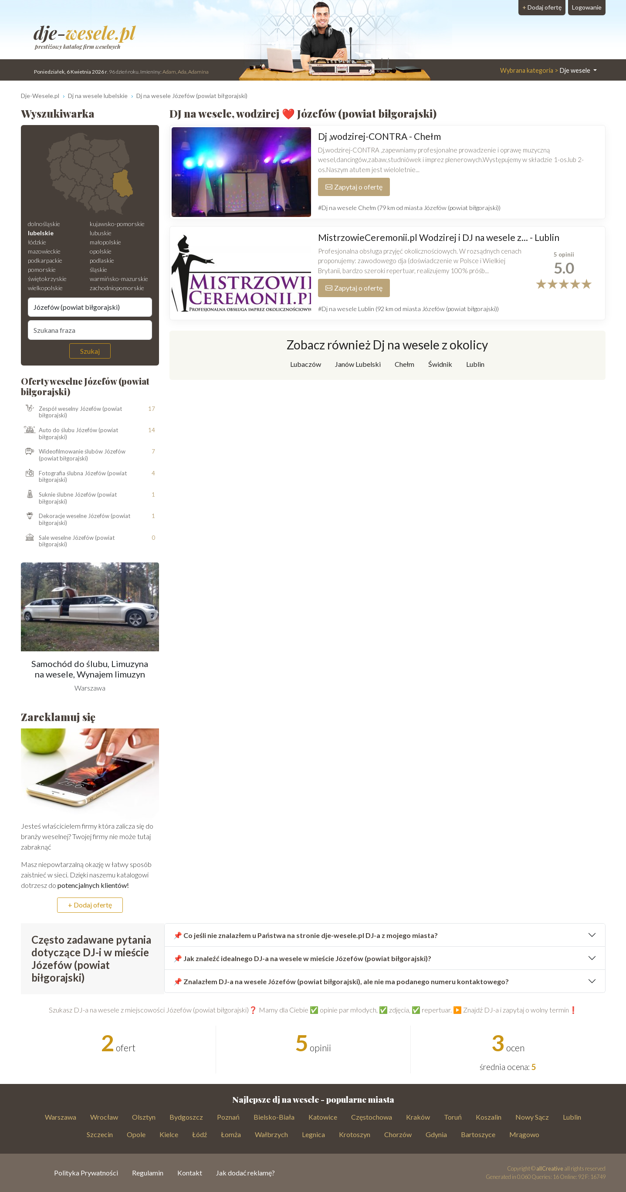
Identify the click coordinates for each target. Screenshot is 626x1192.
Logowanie (587, 7)
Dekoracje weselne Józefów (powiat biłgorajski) (75, 519)
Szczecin (100, 1134)
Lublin (475, 364)
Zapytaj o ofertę (353, 187)
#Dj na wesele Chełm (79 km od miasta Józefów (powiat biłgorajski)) (409, 207)
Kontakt (189, 1172)
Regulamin (147, 1172)
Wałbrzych (271, 1134)
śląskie (98, 269)
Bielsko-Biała (274, 1117)
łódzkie (37, 242)
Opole (136, 1134)
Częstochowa (371, 1117)
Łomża (231, 1134)
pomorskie (42, 269)
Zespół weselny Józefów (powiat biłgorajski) (71, 412)
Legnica (313, 1134)
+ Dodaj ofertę (90, 905)
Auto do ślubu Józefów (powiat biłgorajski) (69, 433)
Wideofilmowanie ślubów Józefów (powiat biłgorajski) (73, 455)
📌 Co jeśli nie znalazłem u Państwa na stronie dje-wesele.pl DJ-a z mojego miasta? (305, 935)
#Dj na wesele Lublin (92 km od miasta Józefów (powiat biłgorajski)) (408, 308)
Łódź (199, 1134)
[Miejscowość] (90, 307)
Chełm (404, 364)
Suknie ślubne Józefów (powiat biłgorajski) (69, 498)
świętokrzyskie (47, 278)
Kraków (418, 1117)
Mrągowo (524, 1134)
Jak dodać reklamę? (245, 1172)
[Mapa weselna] (90, 174)
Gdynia (436, 1134)
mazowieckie (44, 251)
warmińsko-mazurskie (119, 278)
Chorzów (398, 1134)
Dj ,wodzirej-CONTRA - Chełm (379, 136)
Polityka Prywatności (86, 1172)
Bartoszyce (478, 1134)
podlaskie (102, 260)
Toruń (453, 1117)
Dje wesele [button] (546, 70)
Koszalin (488, 1117)
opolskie (101, 251)
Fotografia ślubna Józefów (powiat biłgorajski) (74, 477)
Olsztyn (144, 1117)
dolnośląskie (44, 223)
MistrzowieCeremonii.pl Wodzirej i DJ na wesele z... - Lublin (438, 237)
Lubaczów (305, 364)
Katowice (322, 1117)
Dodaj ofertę (542, 7)
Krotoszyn (354, 1134)
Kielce (168, 1134)
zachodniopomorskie (117, 287)
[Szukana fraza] (90, 329)
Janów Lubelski (358, 364)
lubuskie (101, 233)
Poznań (228, 1117)
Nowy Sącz (532, 1117)
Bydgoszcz (186, 1117)
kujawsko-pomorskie (117, 223)
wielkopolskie (45, 287)
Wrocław (104, 1117)
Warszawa (60, 1117)
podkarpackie (45, 260)
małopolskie (105, 242)
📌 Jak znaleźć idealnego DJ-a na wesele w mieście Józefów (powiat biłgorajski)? (302, 958)
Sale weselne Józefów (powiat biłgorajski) (68, 541)
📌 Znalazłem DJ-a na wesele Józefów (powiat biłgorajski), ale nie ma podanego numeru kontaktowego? (341, 981)
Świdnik (440, 364)
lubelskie (41, 233)
